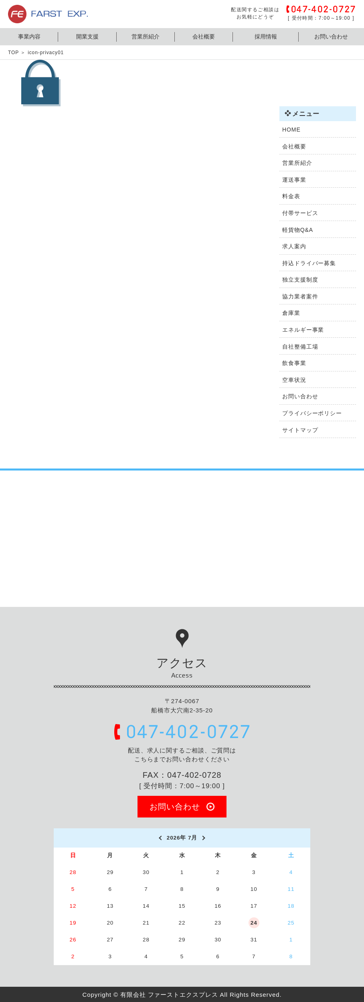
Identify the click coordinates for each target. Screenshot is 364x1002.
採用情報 (266, 36)
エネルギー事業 (303, 330)
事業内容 (29, 36)
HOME (291, 129)
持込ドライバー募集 (309, 263)
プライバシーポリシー (312, 413)
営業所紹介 (145, 36)
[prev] (160, 838)
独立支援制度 (300, 279)
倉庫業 (291, 313)
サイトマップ (300, 430)
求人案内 (294, 246)
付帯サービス (300, 213)
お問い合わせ (331, 36)
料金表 (291, 196)
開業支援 (87, 36)
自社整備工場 (300, 346)
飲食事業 (294, 363)
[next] (204, 838)
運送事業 (294, 179)
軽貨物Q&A (297, 230)
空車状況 (294, 380)
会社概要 (203, 36)
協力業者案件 (300, 296)
